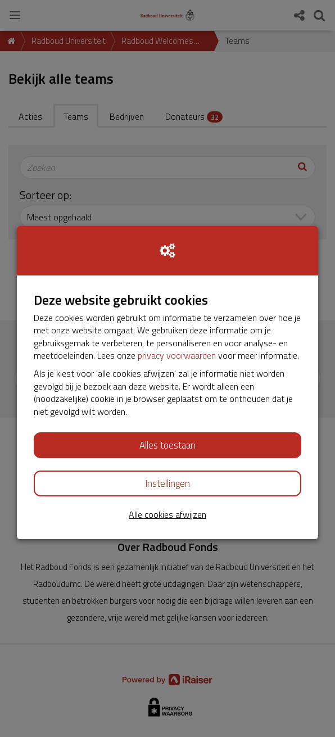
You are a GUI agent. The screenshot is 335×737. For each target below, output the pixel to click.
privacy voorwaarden (177, 355)
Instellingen (167, 483)
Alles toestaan (167, 445)
